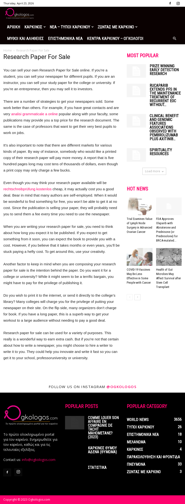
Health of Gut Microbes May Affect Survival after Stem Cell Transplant (168, 278)
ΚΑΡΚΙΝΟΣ (35, 27)
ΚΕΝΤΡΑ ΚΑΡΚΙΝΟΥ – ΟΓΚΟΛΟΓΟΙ (115, 38)
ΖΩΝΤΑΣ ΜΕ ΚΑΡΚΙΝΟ (118, 27)
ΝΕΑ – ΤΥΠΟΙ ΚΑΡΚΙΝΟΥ (72, 27)
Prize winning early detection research (164, 70)
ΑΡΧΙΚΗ (13, 27)
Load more (154, 171)
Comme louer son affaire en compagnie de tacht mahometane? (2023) (103, 427)
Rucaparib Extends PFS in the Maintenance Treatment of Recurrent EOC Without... (165, 95)
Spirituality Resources (161, 152)
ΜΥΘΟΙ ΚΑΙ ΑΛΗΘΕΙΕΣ (25, 38)
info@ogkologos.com (38, 459)
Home (7, 50)
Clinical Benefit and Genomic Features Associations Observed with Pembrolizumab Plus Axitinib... (164, 127)
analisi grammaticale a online (34, 114)
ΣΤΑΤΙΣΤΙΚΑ (97, 467)
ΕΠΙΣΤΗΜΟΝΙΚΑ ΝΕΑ (65, 38)
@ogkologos (121, 386)
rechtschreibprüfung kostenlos (27, 189)
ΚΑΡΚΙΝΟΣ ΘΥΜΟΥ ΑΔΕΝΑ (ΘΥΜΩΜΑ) (102, 450)
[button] (174, 38)
